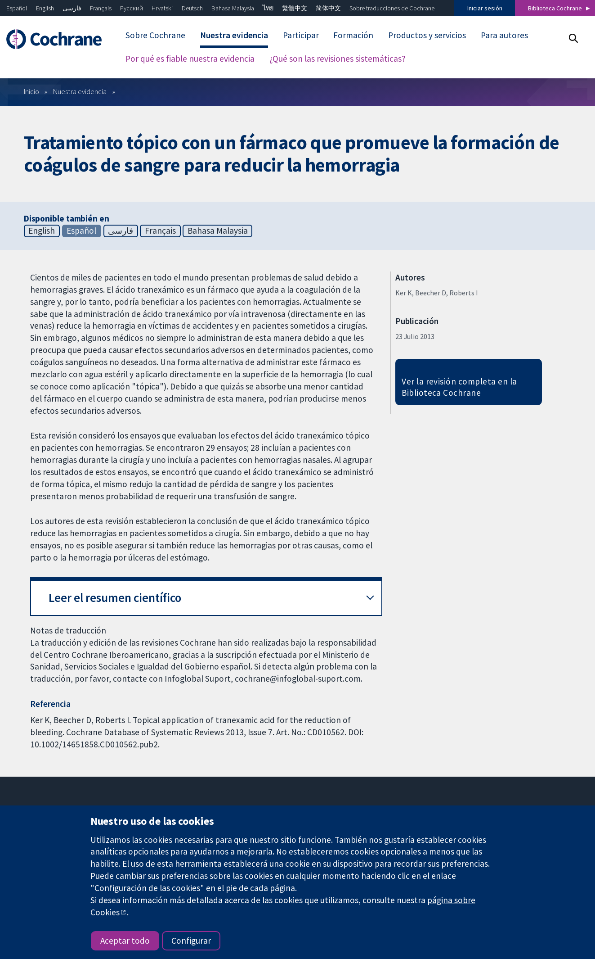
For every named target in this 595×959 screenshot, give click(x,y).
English (45, 8)
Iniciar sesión (484, 8)
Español (16, 8)
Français (101, 8)
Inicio (31, 91)
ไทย (268, 8)
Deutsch (192, 8)
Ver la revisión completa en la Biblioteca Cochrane (459, 387)
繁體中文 (294, 8)
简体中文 (328, 8)
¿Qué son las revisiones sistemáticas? (337, 58)
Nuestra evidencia (234, 35)
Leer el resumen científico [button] (115, 597)
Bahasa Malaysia (232, 8)
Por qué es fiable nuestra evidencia (190, 58)
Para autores (504, 35)
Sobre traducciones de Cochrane (391, 8)
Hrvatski (162, 8)
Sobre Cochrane (155, 35)
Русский (131, 8)
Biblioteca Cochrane (555, 8)
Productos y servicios (427, 35)
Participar (301, 35)
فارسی (72, 8)
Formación (353, 35)
